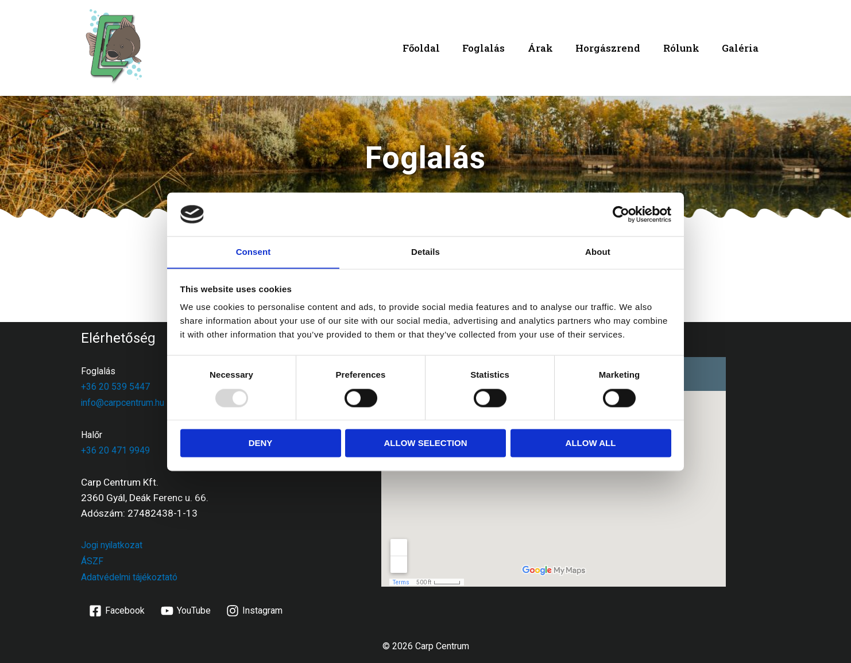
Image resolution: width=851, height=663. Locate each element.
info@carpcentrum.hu (123, 402)
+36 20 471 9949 (115, 449)
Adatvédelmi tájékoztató (130, 575)
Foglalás (498, 48)
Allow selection (425, 443)
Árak (551, 48)
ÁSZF (92, 560)
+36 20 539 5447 (115, 386)
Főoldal (438, 48)
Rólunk (686, 48)
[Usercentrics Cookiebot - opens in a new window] (621, 214)
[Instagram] (255, 609)
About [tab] (597, 252)
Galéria (742, 48)
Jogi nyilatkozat (113, 544)
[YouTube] (185, 609)
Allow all (591, 443)
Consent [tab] (253, 252)
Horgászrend (615, 48)
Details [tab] (425, 252)
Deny (261, 443)
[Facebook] (117, 609)
